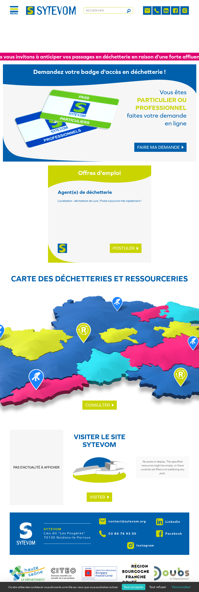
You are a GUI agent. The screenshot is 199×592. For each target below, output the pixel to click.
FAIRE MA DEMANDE (160, 147)
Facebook (169, 533)
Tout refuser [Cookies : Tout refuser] (157, 587)
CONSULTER (99, 405)
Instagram (140, 545)
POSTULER (126, 248)
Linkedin (168, 521)
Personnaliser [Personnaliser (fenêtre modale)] (181, 587)
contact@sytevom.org (122, 521)
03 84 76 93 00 (117, 533)
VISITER (99, 497)
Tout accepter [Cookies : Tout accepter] (133, 587)
